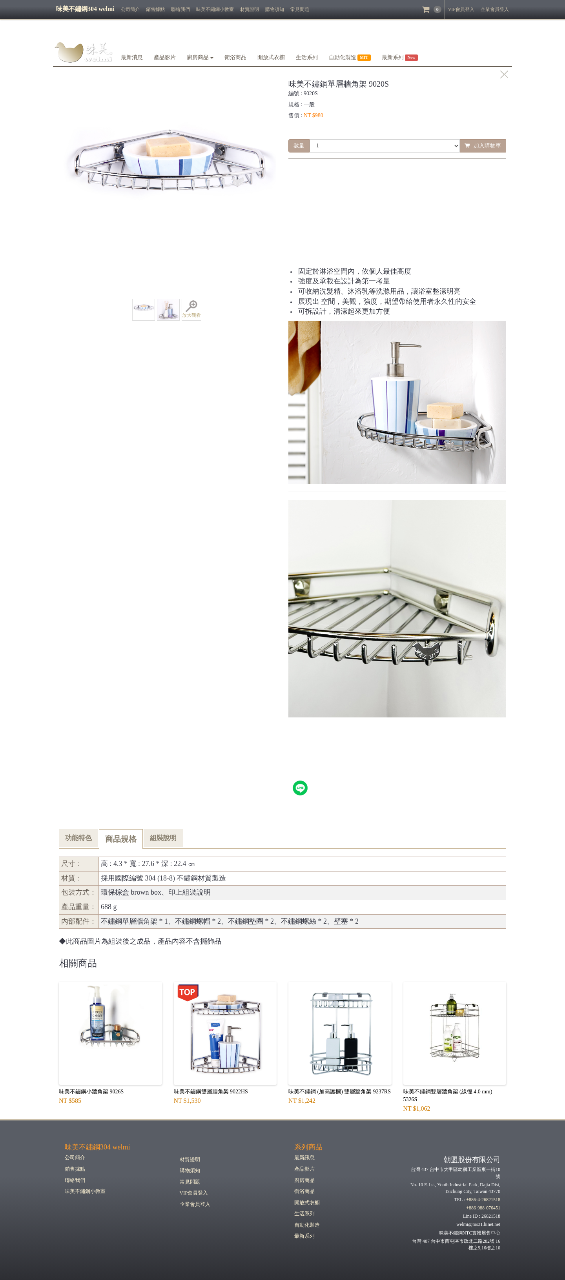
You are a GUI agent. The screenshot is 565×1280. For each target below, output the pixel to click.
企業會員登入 (495, 9)
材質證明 (249, 9)
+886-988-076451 (483, 1208)
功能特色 (78, 838)
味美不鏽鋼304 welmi (97, 1147)
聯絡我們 (180, 9)
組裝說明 (163, 838)
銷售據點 (155, 9)
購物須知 (274, 9)
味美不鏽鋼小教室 (215, 9)
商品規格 (121, 839)
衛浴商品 (235, 57)
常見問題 (299, 9)
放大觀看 (191, 309)
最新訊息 (304, 1157)
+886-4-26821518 (483, 1199)
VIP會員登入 (461, 9)
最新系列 (304, 1236)
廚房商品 (200, 57)
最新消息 (132, 57)
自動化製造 (307, 1225)
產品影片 (165, 57)
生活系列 (307, 57)
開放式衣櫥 (271, 57)
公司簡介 (130, 9)
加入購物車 (483, 146)
